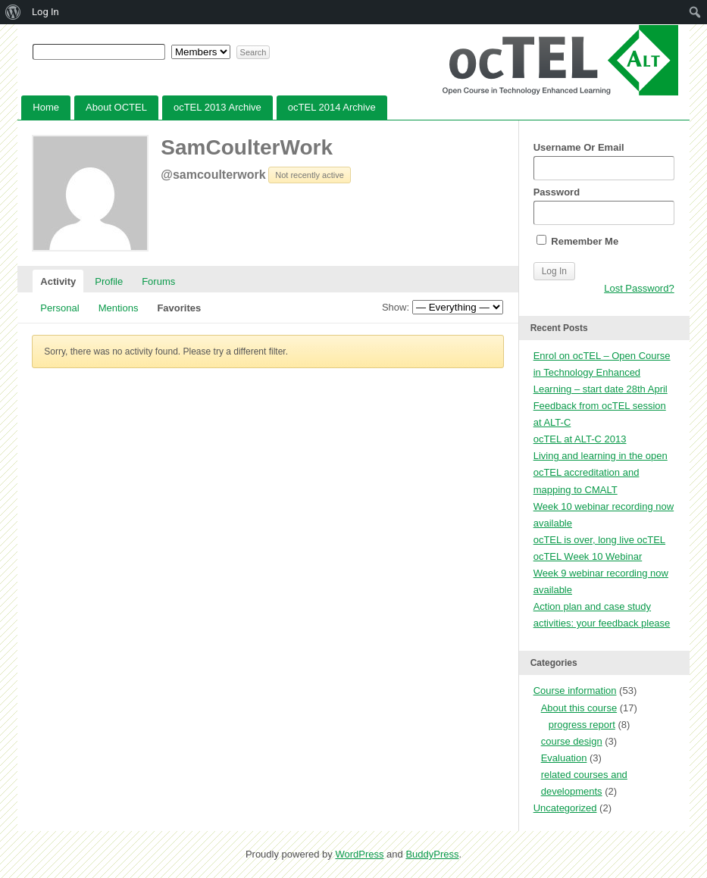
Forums (158, 281)
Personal (59, 308)
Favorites (179, 308)
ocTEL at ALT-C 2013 (580, 439)
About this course (579, 708)
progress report (582, 724)
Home (46, 107)
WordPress (359, 854)
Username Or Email (603, 161)
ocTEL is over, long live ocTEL (599, 539)
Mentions (119, 308)
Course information (575, 690)
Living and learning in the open (600, 455)
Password (603, 205)
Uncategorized (565, 808)
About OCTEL (116, 107)
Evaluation (564, 758)
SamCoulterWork (247, 147)
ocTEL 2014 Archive (332, 107)
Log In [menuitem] (45, 11)
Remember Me (577, 241)
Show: (395, 307)
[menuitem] (13, 12)
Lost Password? (639, 288)
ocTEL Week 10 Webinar (588, 556)
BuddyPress (431, 854)
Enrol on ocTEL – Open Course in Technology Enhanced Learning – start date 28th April (602, 372)
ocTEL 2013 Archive (217, 107)
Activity (58, 281)
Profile (109, 281)
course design (571, 741)
